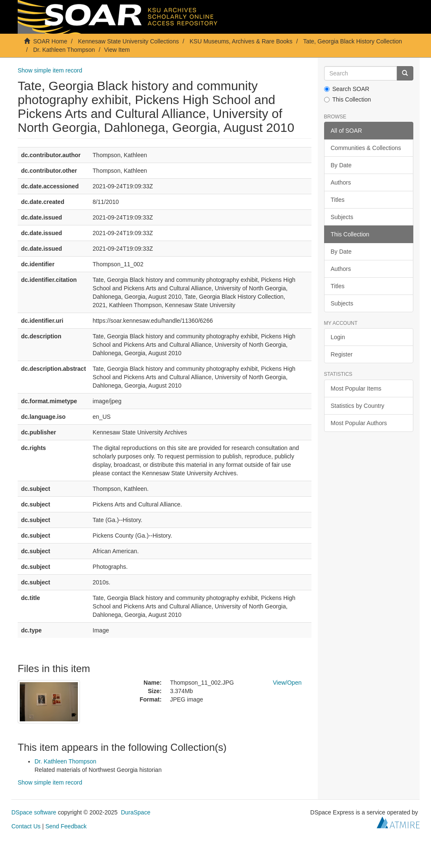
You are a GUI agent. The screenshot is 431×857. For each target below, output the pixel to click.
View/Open (287, 682)
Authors (341, 182)
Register (342, 354)
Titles (338, 199)
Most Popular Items (356, 388)
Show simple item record (50, 70)
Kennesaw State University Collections (128, 41)
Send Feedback (66, 826)
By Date (341, 165)
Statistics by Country (358, 405)
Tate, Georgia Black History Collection (352, 41)
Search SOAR (347, 89)
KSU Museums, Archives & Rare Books (241, 41)
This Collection (347, 99)
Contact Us (25, 826)
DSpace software (33, 812)
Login (338, 337)
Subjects (342, 217)
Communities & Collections (366, 148)
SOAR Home (50, 41)
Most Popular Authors (359, 423)
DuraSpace (135, 812)
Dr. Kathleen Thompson (64, 49)
